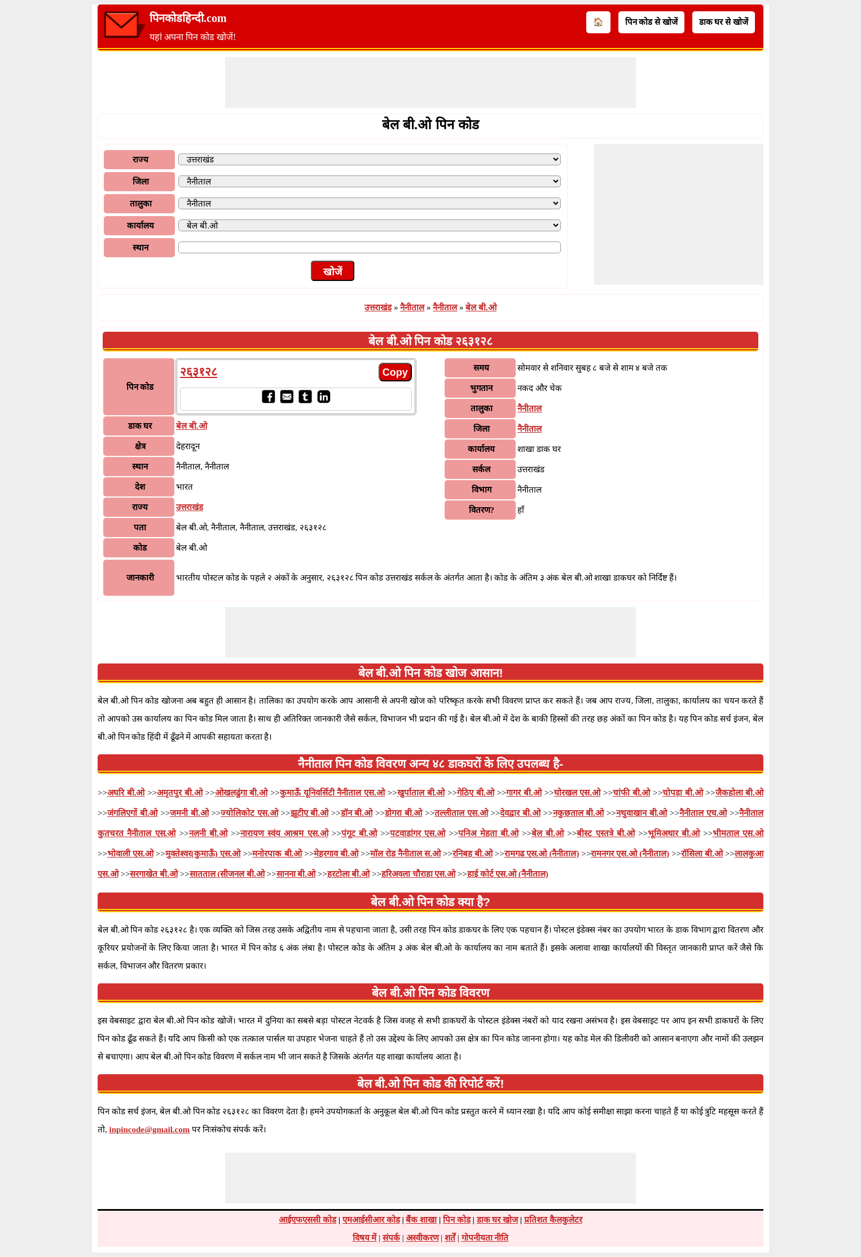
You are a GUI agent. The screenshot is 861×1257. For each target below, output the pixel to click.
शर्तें (450, 1237)
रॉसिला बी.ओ (702, 853)
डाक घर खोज (498, 1219)
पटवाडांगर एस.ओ (417, 833)
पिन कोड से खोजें (651, 22)
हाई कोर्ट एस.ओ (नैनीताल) (507, 873)
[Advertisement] (430, 82)
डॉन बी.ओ (357, 813)
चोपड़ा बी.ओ (682, 792)
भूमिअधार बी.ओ (674, 833)
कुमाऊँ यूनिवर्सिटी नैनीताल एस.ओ (332, 792)
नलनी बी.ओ (208, 833)
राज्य (140, 159)
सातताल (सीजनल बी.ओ (227, 873)
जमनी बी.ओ (189, 813)
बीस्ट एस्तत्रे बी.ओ (605, 833)
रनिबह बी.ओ (473, 853)
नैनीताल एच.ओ (703, 813)
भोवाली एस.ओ (130, 853)
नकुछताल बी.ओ (578, 813)
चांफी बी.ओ (632, 792)
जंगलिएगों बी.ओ (132, 813)
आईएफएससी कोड (307, 1219)
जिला (141, 181)
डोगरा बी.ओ (404, 813)
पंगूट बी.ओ (359, 833)
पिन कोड (457, 1219)
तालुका (141, 203)
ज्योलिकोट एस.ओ (249, 813)
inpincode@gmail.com (149, 1129)
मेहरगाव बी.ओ (336, 853)
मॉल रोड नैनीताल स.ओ (405, 853)
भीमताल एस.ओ (738, 833)
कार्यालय (140, 225)
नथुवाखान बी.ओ (641, 813)
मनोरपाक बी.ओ (277, 853)
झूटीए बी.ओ (310, 813)
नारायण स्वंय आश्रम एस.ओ (284, 833)
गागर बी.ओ (524, 792)
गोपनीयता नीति (485, 1237)
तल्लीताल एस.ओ (461, 813)
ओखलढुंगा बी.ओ (241, 792)
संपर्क (391, 1237)
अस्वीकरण (422, 1237)
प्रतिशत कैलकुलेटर (553, 1219)
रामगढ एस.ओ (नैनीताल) (541, 853)
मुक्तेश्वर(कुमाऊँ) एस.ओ (203, 853)
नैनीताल (412, 307)
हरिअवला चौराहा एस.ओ (418, 873)
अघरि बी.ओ (126, 792)
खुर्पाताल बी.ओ (421, 792)
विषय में (365, 1237)
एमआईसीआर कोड (371, 1219)
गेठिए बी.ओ (475, 792)
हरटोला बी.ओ (348, 873)
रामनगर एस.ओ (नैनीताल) (630, 853)
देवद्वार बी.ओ (520, 813)
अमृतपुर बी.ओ (180, 792)
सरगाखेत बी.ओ (154, 873)
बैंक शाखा (421, 1219)
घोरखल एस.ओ (577, 792)
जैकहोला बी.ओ (739, 792)
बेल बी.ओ (481, 307)
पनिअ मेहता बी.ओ (488, 833)
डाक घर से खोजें (723, 22)
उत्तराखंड (378, 307)
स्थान (140, 247)
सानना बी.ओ (296, 873)
